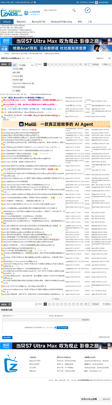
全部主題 (2, 94)
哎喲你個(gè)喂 (96, 285)
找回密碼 (91, 2)
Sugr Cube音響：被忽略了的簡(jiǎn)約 (20, 162)
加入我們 (32, 367)
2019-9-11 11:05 (101, 282)
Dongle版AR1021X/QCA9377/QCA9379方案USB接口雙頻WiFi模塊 (30, 239)
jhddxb (67, 137)
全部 (14, 65)
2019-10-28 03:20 (100, 265)
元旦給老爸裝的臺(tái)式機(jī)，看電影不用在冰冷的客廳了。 (28, 197)
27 (85, 109)
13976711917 (96, 135)
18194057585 (69, 242)
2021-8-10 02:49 (103, 178)
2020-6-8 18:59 (102, 237)
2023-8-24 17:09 (104, 143)
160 (85, 100)
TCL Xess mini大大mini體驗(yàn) (24, 261)
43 (15, 171)
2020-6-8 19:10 (102, 229)
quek (93, 265)
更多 (25, 94)
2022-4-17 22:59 (100, 170)
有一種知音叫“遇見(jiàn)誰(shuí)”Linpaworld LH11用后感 (26, 187)
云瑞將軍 (68, 226)
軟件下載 (3, 28)
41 (85, 112)
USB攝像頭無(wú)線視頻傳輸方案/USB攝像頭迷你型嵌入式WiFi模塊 (31, 208)
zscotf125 (94, 268)
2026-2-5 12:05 (103, 133)
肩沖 (66, 201)
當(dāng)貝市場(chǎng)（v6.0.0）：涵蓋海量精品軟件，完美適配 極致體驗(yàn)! (31, 100)
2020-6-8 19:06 (102, 234)
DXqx (93, 116)
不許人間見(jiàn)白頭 (98, 111)
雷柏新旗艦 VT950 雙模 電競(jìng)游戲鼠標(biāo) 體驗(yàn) (27, 237)
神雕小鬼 (94, 294)
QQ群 (12, 2)
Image (9, 320)
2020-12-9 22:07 (100, 201)
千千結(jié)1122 (96, 149)
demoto (94, 258)
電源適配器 (17, 80)
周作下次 (94, 101)
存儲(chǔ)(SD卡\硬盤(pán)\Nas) (23, 83)
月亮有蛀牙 (95, 143)
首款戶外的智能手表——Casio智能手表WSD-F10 (30, 218)
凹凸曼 (67, 105)
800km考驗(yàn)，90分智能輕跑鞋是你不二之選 (29, 268)
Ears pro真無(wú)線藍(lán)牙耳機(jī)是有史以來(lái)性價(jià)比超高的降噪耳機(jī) (35, 194)
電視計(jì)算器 (18, 28)
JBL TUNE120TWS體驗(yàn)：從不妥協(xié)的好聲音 (25, 286)
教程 (80, 22)
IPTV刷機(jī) (69, 367)
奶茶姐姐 (68, 197)
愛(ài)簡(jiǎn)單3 (70, 98)
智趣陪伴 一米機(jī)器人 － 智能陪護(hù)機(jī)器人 (24, 201)
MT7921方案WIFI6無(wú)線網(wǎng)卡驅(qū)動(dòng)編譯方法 (29, 158)
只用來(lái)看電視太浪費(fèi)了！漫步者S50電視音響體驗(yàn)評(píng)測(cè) (33, 137)
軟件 (68, 380)
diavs (93, 248)
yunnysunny (69, 133)
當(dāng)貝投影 (70, 361)
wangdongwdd (96, 187)
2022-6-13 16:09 (105, 158)
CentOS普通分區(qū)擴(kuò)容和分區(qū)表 (38, 242)
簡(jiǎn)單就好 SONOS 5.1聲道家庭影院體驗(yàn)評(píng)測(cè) (29, 150)
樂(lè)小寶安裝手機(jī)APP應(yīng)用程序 (22, 135)
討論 (12, 28)
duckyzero (95, 250)
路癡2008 (94, 140)
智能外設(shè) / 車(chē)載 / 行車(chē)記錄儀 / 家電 (27, 53)
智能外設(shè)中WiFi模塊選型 (17, 181)
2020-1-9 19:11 (102, 250)
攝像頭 (16, 72)
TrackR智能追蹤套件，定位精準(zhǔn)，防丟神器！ (25, 216)
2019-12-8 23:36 (101, 258)
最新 (7, 94)
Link (12, 320)
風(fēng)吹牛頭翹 (70, 228)
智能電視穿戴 (18, 87)
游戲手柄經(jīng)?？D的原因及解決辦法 (20, 248)
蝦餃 (66, 116)
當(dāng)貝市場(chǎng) (61, 22)
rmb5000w (95, 178)
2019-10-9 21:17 (101, 272)
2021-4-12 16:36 (105, 185)
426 (85, 169)
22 (85, 265)
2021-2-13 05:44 (106, 187)
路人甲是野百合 (70, 111)
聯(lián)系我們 (34, 364)
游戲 (8, 28)
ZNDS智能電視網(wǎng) (1, 53)
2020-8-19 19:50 (100, 212)
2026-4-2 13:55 (102, 101)
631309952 (95, 129)
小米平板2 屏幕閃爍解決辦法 (17, 250)
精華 (21, 94)
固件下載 (60, 367)
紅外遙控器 (17, 76)
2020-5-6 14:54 (106, 239)
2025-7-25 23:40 (105, 135)
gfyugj (67, 187)
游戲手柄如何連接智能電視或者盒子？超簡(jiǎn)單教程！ (27, 169)
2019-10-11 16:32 (103, 268)
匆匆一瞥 (68, 194)
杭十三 (94, 290)
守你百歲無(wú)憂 (97, 165)
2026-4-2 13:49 (105, 105)
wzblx (93, 170)
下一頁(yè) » (56, 299)
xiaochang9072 (96, 244)
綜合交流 (60, 361)
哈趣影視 (87, 364)
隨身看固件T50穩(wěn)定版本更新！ (20, 154)
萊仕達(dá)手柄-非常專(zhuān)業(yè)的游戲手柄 (23, 140)
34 (85, 197)
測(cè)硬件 (11, 32)
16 (85, 191)
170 (15, 107)
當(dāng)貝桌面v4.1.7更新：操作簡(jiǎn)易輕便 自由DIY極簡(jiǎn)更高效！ (29, 104)
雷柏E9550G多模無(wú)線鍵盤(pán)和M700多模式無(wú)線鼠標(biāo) (35, 166)
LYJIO (67, 191)
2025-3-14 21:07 (104, 137)
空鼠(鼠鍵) (17, 69)
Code (18, 320)
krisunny (68, 170)
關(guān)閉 (106, 399)
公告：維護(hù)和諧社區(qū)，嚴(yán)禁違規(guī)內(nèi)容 (23, 112)
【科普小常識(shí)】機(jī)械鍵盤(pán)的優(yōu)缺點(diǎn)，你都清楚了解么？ (38, 257)
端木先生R (68, 143)
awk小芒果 (95, 174)
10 (80, 64)
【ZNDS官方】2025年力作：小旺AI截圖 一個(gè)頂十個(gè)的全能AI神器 (29, 115)
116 (85, 250)
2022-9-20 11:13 (105, 156)
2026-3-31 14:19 (100, 109)
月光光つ (68, 212)
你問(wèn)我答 (8, 36)
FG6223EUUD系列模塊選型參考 (18, 156)
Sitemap (73, 380)
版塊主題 (6, 120)
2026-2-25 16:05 (104, 129)
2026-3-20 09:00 (100, 116)
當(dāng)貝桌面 (89, 367)
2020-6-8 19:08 (102, 232)
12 (85, 187)
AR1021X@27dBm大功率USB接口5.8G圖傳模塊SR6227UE (27, 185)
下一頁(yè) (104, 64)
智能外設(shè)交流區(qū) (52, 53)
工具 (90, 22)
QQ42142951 (69, 156)
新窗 (31, 94)
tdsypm (67, 166)
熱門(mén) (13, 94)
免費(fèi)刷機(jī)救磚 (20, 36)
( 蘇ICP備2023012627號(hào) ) (102, 380)
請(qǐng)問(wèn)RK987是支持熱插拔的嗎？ (26, 133)
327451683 (95, 154)
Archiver (50, 380)
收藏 (8, 2)
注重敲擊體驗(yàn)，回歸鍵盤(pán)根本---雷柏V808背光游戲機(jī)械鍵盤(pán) (38, 253)
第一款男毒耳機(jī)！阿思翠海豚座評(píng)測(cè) (24, 229)
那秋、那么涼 (96, 185)
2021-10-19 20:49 (104, 174)
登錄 (77, 2)
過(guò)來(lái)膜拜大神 (98, 180)
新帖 (56, 380)
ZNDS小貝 (68, 101)
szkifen (67, 147)
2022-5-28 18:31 (101, 162)
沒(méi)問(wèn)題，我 (72, 128)
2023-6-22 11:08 (101, 147)
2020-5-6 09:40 (106, 242)
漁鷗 (93, 109)
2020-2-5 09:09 (99, 248)
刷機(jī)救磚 (69, 364)
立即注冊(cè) (84, 2)
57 (85, 154)
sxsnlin (94, 147)
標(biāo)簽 (62, 380)
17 (15, 102)
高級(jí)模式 (85, 320)
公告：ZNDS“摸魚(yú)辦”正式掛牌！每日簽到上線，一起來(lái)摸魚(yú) (28, 109)
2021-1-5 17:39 (100, 194)
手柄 (22, 65)
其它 (16, 90)
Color (6, 320)
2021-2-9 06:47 (105, 191)
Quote (15, 320)
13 (85, 147)
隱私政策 (32, 371)
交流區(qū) (3, 32)
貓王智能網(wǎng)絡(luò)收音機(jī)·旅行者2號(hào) (24, 232)
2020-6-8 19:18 (102, 226)
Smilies (21, 320)
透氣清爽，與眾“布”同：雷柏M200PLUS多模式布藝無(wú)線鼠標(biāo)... (36, 294)
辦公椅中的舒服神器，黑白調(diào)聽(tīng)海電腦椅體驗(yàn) (28, 234)
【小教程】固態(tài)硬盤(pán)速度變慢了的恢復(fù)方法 (43, 178)
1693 (85, 104)
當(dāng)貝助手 (97, 364)
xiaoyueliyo (95, 137)
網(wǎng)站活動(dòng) (22, 32)
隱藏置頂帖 (64, 100)
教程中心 (60, 364)
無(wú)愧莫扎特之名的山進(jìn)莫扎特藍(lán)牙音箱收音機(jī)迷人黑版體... (33, 226)
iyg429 (94, 162)
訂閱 (109, 58)
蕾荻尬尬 (94, 226)
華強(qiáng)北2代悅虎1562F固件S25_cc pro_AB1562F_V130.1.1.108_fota (32, 147)
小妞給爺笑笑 (69, 135)
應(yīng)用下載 (38, 22)
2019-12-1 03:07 (104, 261)
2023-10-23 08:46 (103, 140)
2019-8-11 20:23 (101, 290)
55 (85, 116)
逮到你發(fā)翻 (96, 105)
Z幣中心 (32, 32)
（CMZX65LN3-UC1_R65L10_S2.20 (19, 130)
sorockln (68, 286)
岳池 (93, 201)
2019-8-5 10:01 (102, 294)
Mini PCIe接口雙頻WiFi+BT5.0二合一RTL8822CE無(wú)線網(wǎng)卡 (31, 204)
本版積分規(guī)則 (104, 337)
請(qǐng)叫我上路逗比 (72, 160)
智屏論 (94, 194)
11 (85, 248)
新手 (1, 36)
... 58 (85, 64)
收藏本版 (100, 58)
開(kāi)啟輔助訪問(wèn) (75, 2)
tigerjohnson (95, 261)
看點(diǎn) (21, 22)
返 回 (40, 64)
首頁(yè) (3, 2)
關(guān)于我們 (34, 361)
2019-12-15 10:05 (101, 254)
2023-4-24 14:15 (104, 154)
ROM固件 (30, 36)
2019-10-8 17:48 (101, 277)
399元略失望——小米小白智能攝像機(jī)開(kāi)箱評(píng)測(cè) (30, 245)
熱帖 (18, 94)
